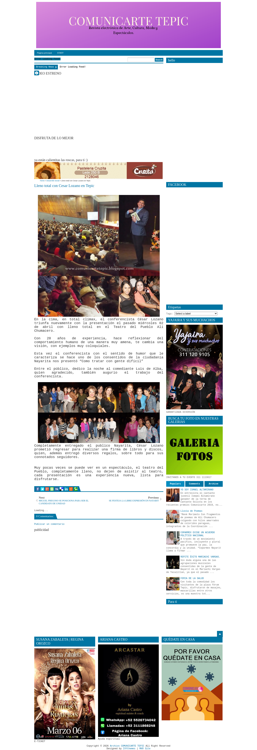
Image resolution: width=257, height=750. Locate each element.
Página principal (44, 53)
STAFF (60, 53)
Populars (175, 484)
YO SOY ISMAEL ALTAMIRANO (196, 489)
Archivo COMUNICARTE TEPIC (127, 746)
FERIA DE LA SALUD (192, 578)
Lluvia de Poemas (191, 511)
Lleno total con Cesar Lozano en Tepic (64, 186)
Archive (213, 484)
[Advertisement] (103, 148)
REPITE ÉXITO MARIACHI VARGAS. (200, 557)
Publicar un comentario (49, 524)
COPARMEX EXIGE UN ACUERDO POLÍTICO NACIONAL (197, 534)
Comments (194, 484)
